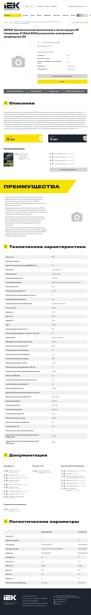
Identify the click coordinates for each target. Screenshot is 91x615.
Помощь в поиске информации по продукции (35, 598)
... (10, 22)
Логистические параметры (75, 91)
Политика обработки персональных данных (34, 605)
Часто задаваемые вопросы (30, 596)
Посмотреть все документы (68, 169)
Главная (5, 22)
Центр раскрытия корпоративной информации (35, 603)
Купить (62, 81)
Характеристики (36, 91)
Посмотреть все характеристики (62, 76)
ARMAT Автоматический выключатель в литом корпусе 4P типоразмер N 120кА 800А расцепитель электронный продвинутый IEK (37, 22)
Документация (54, 91)
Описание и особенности (15, 91)
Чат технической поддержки (30, 600)
